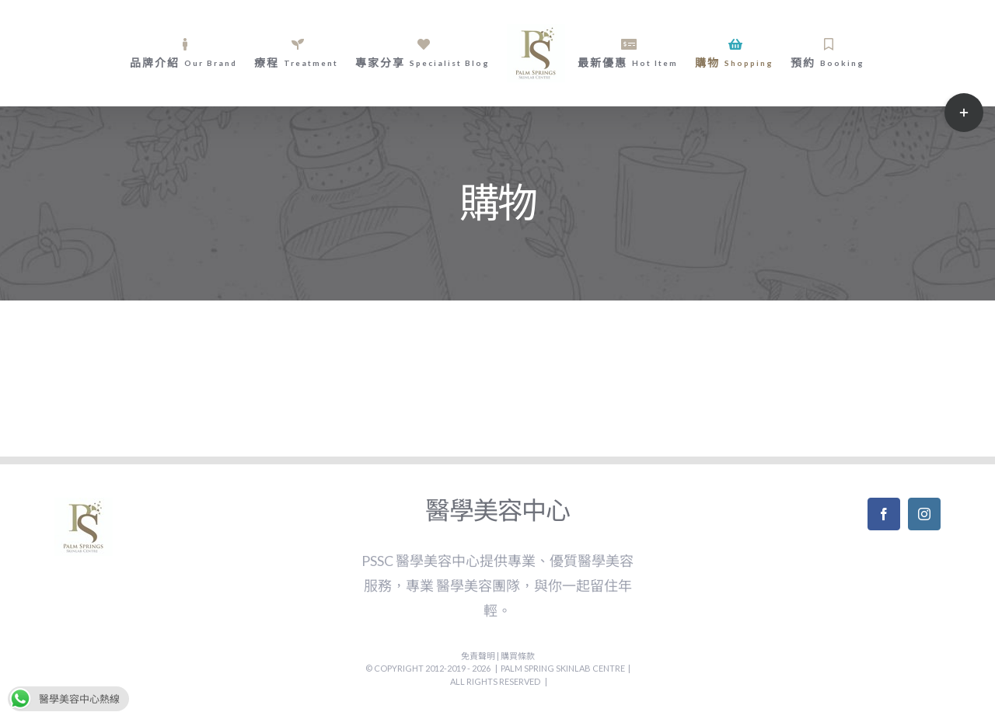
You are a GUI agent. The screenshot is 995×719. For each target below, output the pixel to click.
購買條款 (518, 656)
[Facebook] (884, 514)
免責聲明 (479, 656)
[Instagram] (924, 514)
